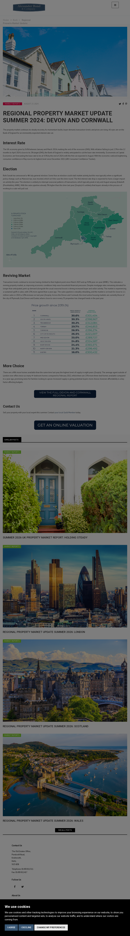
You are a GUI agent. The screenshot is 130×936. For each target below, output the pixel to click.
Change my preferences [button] (51, 927)
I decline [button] (26, 927)
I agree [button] (11, 927)
